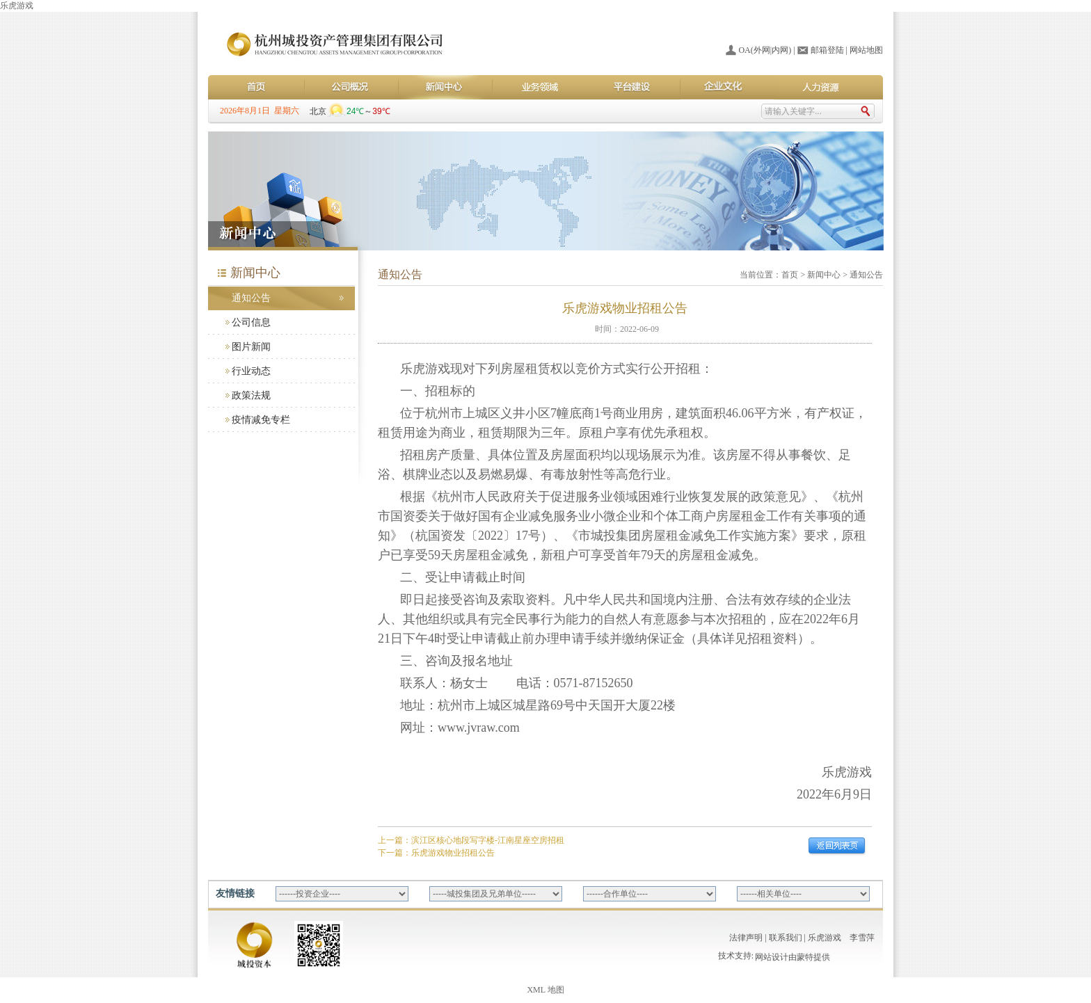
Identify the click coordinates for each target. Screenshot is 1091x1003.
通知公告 (251, 298)
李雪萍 (862, 937)
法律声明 (746, 937)
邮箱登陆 (827, 50)
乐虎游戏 (16, 5)
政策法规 (251, 395)
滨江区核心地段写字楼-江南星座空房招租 (487, 840)
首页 (789, 275)
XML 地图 (545, 990)
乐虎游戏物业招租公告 (453, 853)
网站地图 (866, 50)
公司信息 (251, 322)
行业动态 (251, 371)
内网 (780, 50)
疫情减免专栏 (261, 420)
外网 (762, 50)
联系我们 (785, 937)
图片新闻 (251, 347)
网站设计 (771, 958)
